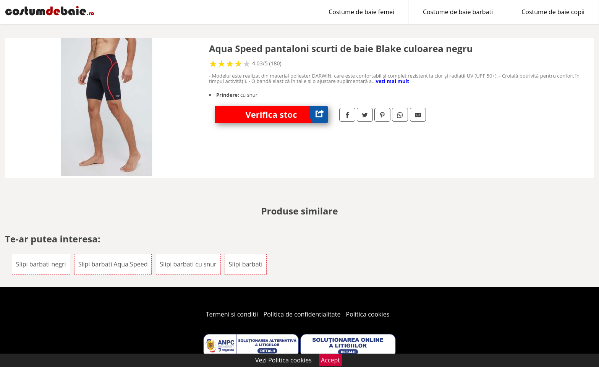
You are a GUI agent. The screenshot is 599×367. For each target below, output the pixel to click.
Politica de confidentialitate (302, 314)
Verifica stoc (286, 114)
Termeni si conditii (232, 314)
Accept (330, 360)
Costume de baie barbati (458, 12)
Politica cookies (368, 314)
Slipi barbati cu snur (188, 264)
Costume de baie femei (361, 12)
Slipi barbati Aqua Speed (113, 264)
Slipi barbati (245, 264)
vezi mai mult (393, 81)
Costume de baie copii (552, 12)
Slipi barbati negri (41, 264)
